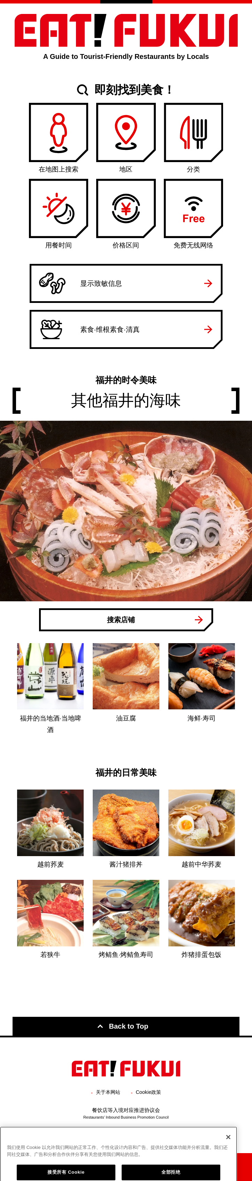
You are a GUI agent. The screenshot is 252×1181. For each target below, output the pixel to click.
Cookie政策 (148, 1092)
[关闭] (228, 1160)
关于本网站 (108, 1092)
